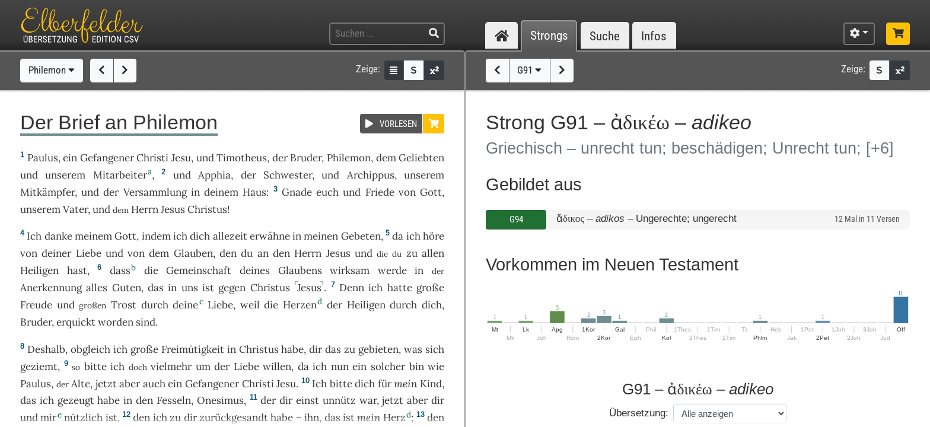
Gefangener (107, 157)
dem (386, 157)
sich (434, 349)
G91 (529, 70)
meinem (93, 236)
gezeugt (76, 400)
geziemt (39, 366)
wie (436, 366)
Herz (394, 417)
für (384, 383)
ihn (311, 417)
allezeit (230, 236)
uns (189, 287)
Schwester (287, 174)
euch (327, 192)
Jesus (173, 209)
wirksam (350, 270)
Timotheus (241, 157)
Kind (431, 383)
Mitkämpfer (47, 192)
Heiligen (39, 270)
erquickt (75, 322)
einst (307, 400)
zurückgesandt (233, 417)
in (195, 192)
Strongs (549, 35)
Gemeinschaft (198, 270)
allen (433, 253)
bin (416, 366)
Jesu (181, 157)
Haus (254, 192)
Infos (654, 35)
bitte (95, 366)
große (430, 287)
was (413, 349)
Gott (431, 192)
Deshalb (46, 349)
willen (277, 366)
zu (412, 253)
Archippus (370, 174)
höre (433, 236)
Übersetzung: (638, 413)
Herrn (144, 209)
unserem (65, 174)
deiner (56, 253)
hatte (399, 287)
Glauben (193, 253)
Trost (123, 304)
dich (200, 236)
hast (77, 270)
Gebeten (361, 236)
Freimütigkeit (192, 349)
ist (349, 417)
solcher (388, 366)
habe (292, 349)
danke (58, 236)
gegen (232, 287)
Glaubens (300, 270)
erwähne (270, 236)
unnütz (339, 400)
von (407, 192)
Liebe (88, 253)
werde (392, 270)
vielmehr (171, 366)
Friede (379, 192)
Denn (351, 287)
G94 (516, 219)
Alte (80, 383)
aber (129, 383)
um (203, 366)
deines (255, 270)
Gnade (297, 192)
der (280, 157)
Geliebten (421, 157)
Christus (207, 209)
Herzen (300, 304)
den (228, 253)
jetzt (106, 383)
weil (250, 304)
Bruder (305, 157)
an (263, 253)
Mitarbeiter (120, 174)
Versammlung (155, 192)
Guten (126, 287)
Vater (75, 209)
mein (405, 383)
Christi (152, 157)
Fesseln (174, 400)
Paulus (42, 157)
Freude (36, 304)
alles (96, 287)
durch (154, 304)
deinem (221, 192)
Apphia (214, 174)
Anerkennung (51, 287)
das (156, 287)
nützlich (83, 417)
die (151, 270)
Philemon (51, 70)
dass (120, 270)
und (205, 157)
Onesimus (220, 400)
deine (185, 304)
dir (315, 349)
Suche (605, 35)
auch (154, 383)
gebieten (378, 349)
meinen (321, 236)
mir (48, 417)
